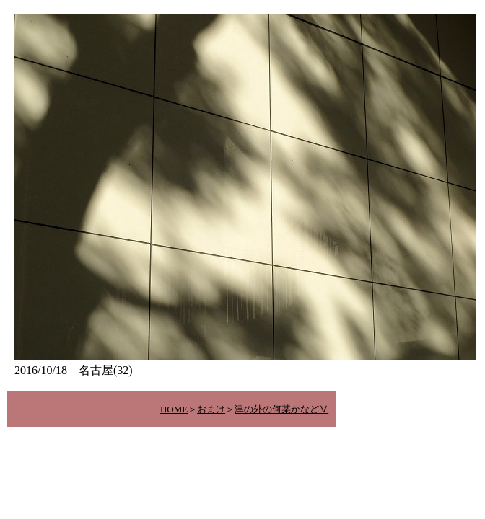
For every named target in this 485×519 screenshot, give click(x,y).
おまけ (211, 409)
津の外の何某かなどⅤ (281, 409)
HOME (174, 409)
